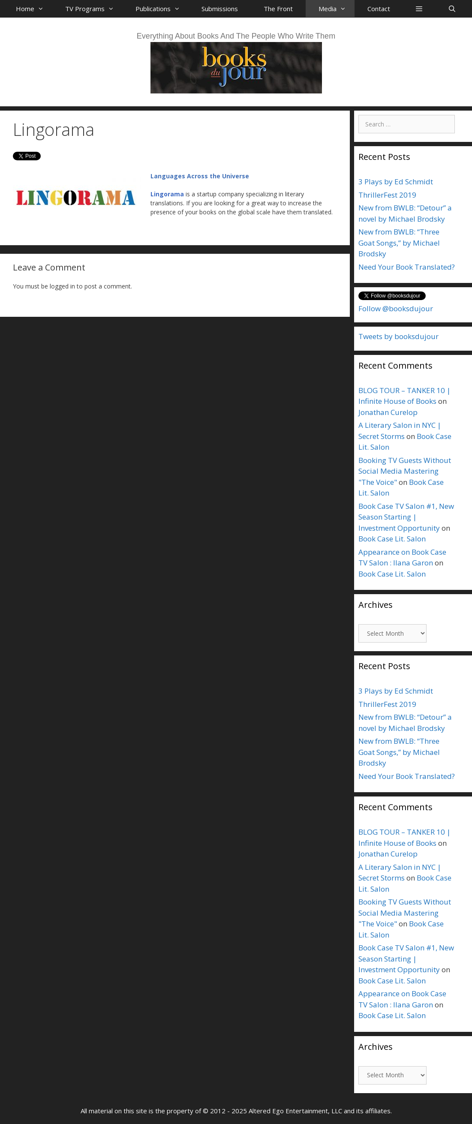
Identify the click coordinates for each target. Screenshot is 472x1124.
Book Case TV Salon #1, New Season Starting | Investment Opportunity (406, 517)
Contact (378, 8)
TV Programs (94, 8)
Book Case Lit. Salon (392, 539)
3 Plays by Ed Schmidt (395, 181)
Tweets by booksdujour (398, 336)
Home (34, 8)
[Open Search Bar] (452, 8)
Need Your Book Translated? (406, 267)
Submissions (219, 8)
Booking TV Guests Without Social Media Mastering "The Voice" (404, 471)
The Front (278, 8)
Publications (162, 8)
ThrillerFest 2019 (387, 195)
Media (337, 8)
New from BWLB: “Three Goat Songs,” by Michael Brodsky (399, 242)
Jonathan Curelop (388, 412)
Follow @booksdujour (395, 308)
